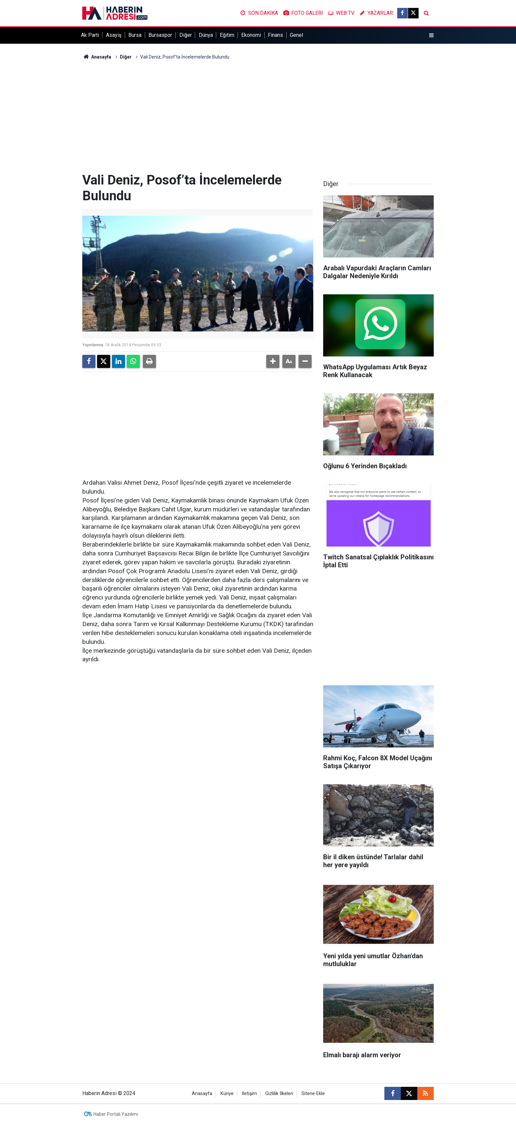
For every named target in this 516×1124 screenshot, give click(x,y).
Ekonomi (251, 35)
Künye (227, 1093)
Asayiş (113, 35)
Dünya (206, 35)
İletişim (249, 1093)
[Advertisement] (258, 116)
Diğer (185, 35)
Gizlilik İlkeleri (279, 1093)
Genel (296, 35)
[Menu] (431, 35)
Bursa (135, 35)
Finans (275, 35)
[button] (272, 361)
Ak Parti (90, 35)
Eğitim (227, 35)
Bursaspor (160, 35)
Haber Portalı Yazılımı (115, 1114)
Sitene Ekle (313, 1093)
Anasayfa (96, 57)
